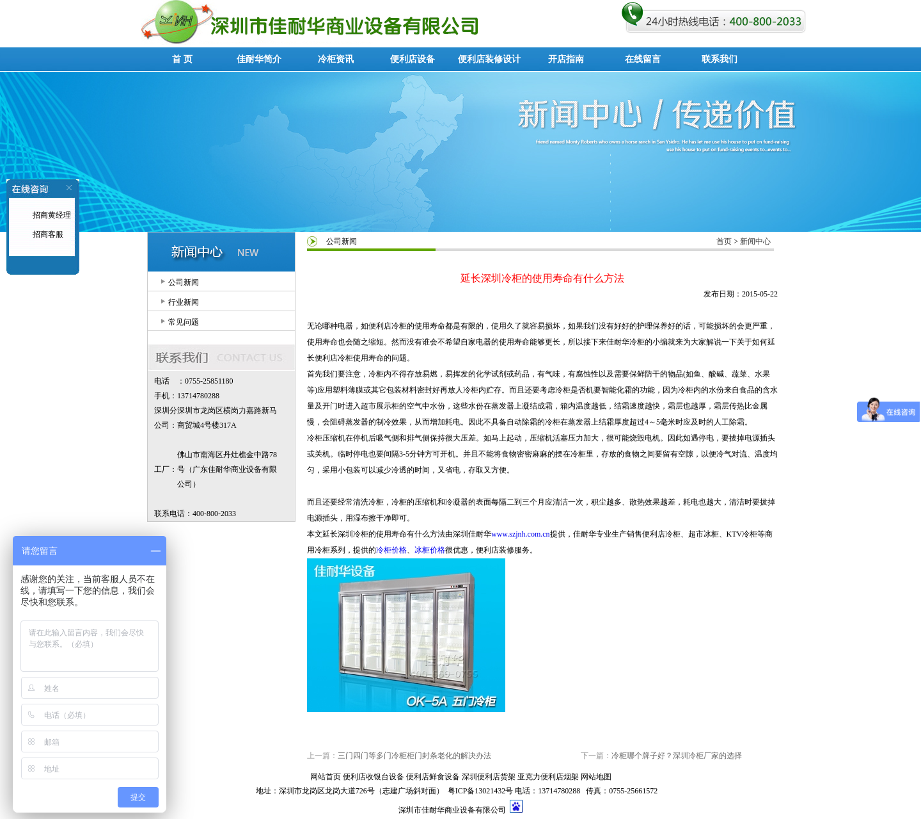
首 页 (182, 59)
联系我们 (719, 59)
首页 (724, 241)
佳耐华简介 (259, 59)
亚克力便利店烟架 (548, 776)
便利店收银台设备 (373, 776)
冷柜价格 (391, 550)
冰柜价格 (429, 550)
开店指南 (566, 59)
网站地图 (596, 776)
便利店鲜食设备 (433, 776)
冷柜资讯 (336, 59)
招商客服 (47, 234)
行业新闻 (183, 302)
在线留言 (643, 59)
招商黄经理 (51, 215)
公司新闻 (183, 282)
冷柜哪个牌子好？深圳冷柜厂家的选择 (676, 755)
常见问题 (183, 322)
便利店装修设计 (489, 59)
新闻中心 (755, 241)
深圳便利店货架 (489, 776)
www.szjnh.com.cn (520, 534)
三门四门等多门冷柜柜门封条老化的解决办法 (414, 755)
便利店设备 (412, 59)
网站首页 (325, 776)
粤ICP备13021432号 (481, 790)
